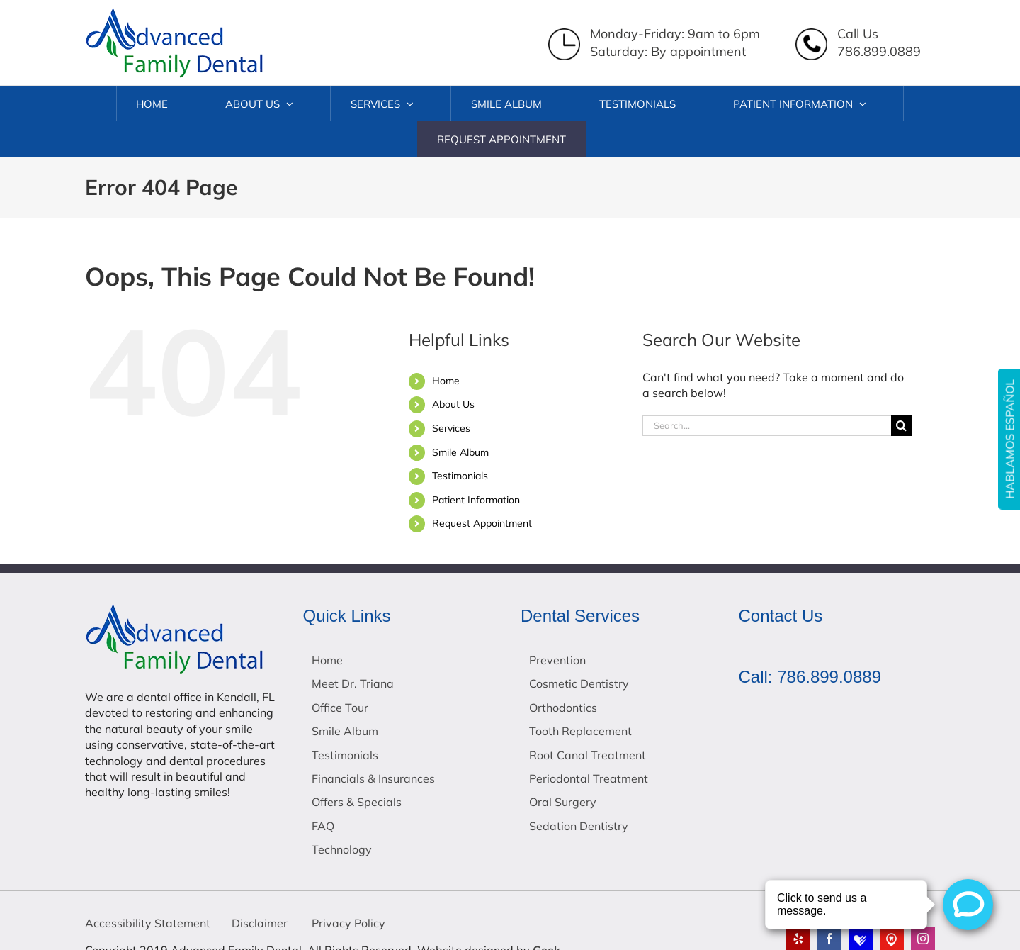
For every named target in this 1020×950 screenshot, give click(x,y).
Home (446, 380)
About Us (453, 404)
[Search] (901, 425)
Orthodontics (563, 707)
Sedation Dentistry (578, 826)
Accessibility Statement (147, 923)
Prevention (557, 660)
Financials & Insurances (373, 778)
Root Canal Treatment (587, 755)
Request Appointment (482, 523)
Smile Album (460, 452)
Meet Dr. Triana (353, 683)
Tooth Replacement (580, 731)
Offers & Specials (357, 802)
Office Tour (340, 707)
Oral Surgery (562, 802)
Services (451, 428)
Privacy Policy (347, 923)
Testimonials (460, 475)
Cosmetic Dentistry (579, 683)
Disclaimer (260, 923)
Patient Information (476, 499)
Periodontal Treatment (588, 778)
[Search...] (766, 425)
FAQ (323, 826)
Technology (342, 849)
